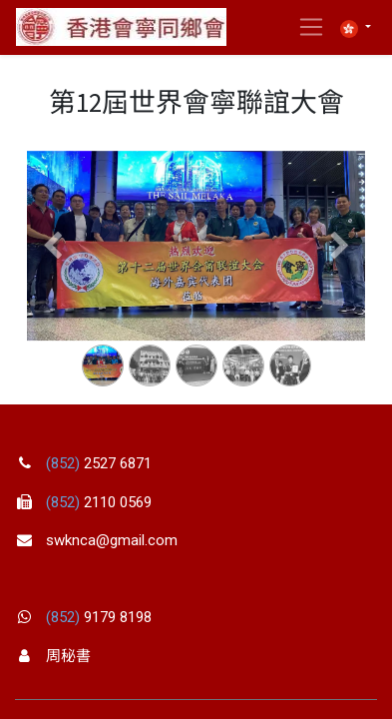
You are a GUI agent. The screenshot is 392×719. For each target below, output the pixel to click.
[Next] (339, 278)
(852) (65, 463)
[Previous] (52, 278)
